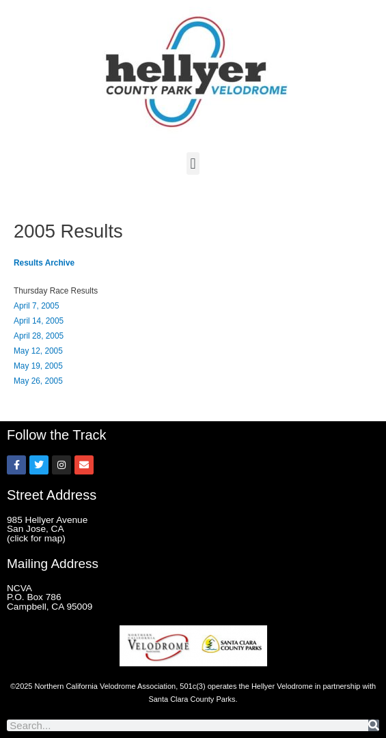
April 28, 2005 (39, 336)
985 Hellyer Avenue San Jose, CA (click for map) (47, 529)
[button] (193, 163)
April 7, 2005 (36, 306)
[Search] (373, 725)
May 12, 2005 (38, 351)
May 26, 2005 (38, 381)
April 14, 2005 (39, 321)
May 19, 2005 (38, 366)
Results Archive (44, 263)
